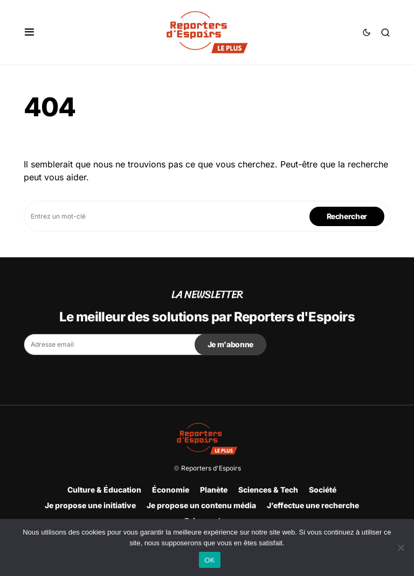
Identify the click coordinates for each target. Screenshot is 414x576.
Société (322, 489)
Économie (170, 489)
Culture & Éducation (104, 489)
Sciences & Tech (268, 489)
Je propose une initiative (90, 505)
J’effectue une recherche (313, 505)
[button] (29, 32)
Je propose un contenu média (201, 505)
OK (209, 560)
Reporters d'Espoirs (211, 468)
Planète (213, 489)
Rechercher (347, 216)
